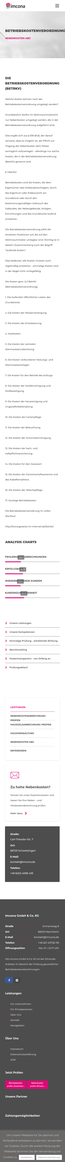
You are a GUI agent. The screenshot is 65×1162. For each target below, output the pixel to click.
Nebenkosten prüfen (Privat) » (37, 1084)
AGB (12, 1059)
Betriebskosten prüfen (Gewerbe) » (15, 1084)
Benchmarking (18, 649)
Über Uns (15, 1014)
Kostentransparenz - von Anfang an (30, 658)
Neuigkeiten (17, 1025)
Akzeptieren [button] (26, 1157)
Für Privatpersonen (21, 1009)
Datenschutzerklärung (23, 1054)
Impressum (16, 1049)
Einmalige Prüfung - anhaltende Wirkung (34, 640)
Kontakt (14, 1020)
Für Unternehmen (20, 1004)
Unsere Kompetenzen (22, 632)
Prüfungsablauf (19, 667)
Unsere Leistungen (21, 623)
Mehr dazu (16, 813)
